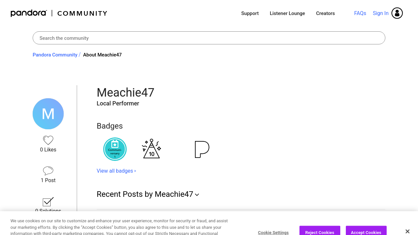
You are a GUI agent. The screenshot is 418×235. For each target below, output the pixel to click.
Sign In (381, 13)
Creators (325, 13)
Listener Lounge (287, 13)
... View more (288, 229)
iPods (104, 219)
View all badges (115, 171)
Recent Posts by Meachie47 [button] (145, 194)
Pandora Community (59, 13)
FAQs (360, 13)
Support (250, 13)
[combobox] (209, 37)
